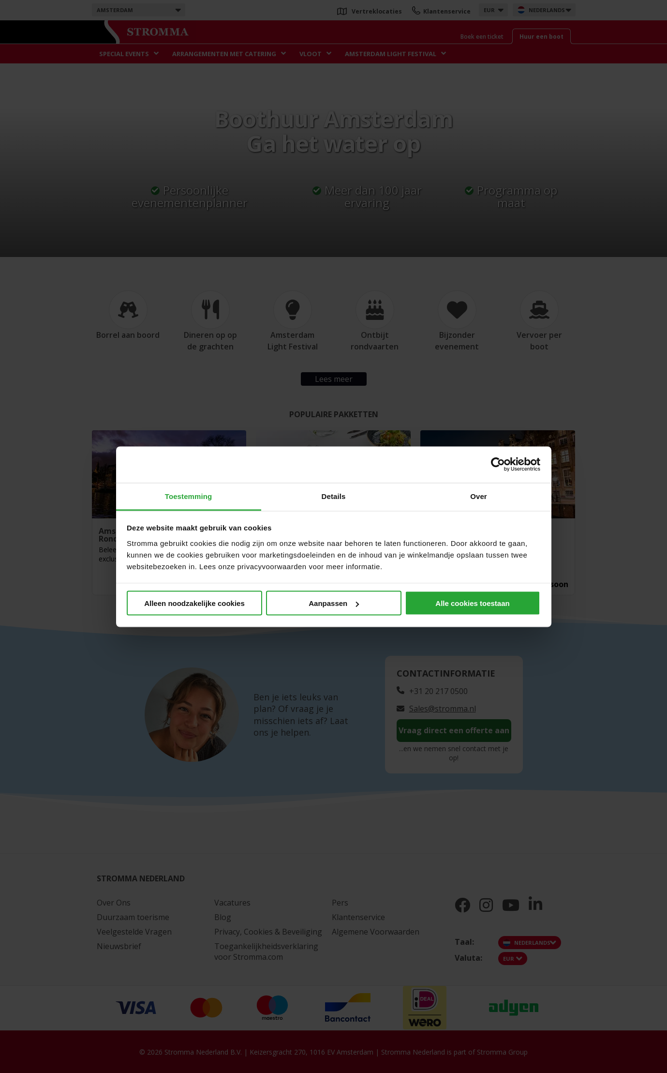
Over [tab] (478, 496)
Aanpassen (334, 603)
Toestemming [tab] (188, 496)
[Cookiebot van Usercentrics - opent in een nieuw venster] (498, 464)
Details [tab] (334, 496)
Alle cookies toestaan (472, 603)
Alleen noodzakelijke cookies (194, 603)
